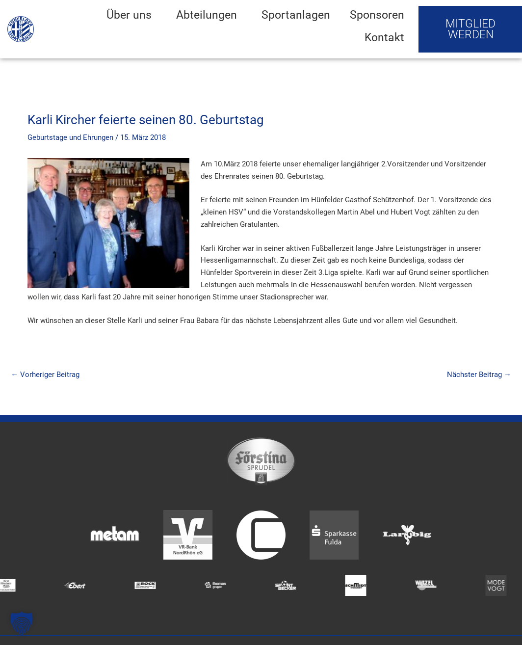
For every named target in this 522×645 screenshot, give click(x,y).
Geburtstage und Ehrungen (70, 137)
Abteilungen (209, 14)
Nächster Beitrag (479, 374)
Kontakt (384, 37)
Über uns (131, 14)
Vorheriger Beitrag (45, 374)
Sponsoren (377, 14)
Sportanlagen (295, 14)
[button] (21, 623)
